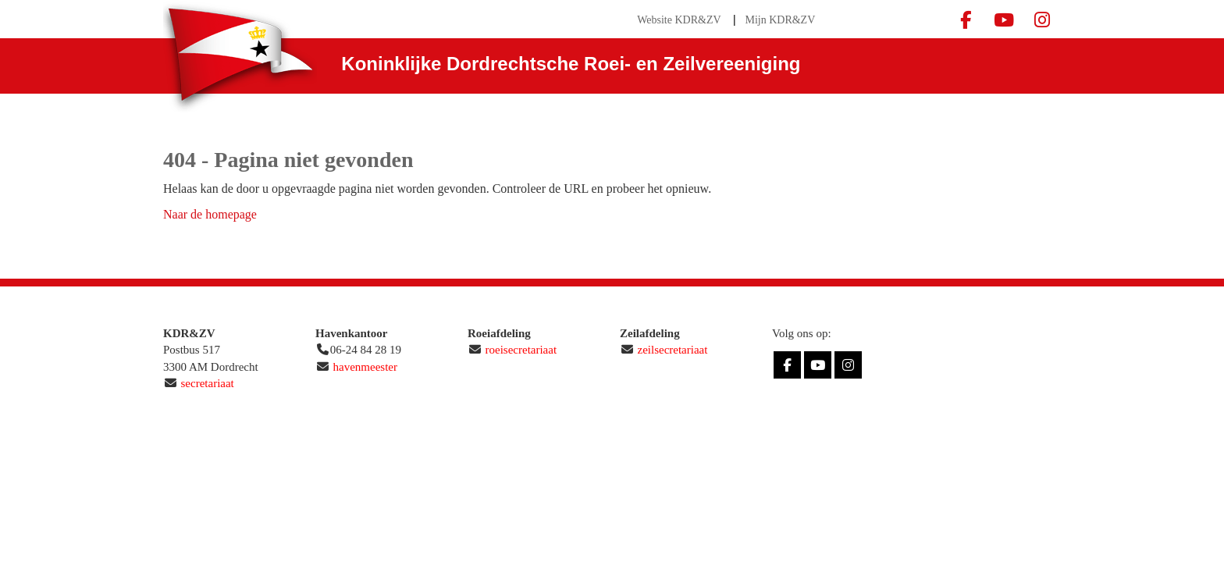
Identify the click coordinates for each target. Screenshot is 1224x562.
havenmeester (365, 367)
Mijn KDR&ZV (780, 20)
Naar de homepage (210, 214)
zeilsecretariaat (673, 349)
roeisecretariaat (521, 349)
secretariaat (207, 383)
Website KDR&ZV (679, 20)
